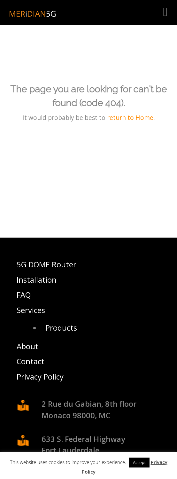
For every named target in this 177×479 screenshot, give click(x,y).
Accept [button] (139, 462)
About (27, 346)
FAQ (24, 295)
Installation (37, 280)
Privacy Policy (40, 377)
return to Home (130, 117)
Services (31, 310)
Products (61, 328)
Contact (30, 361)
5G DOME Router (46, 264)
